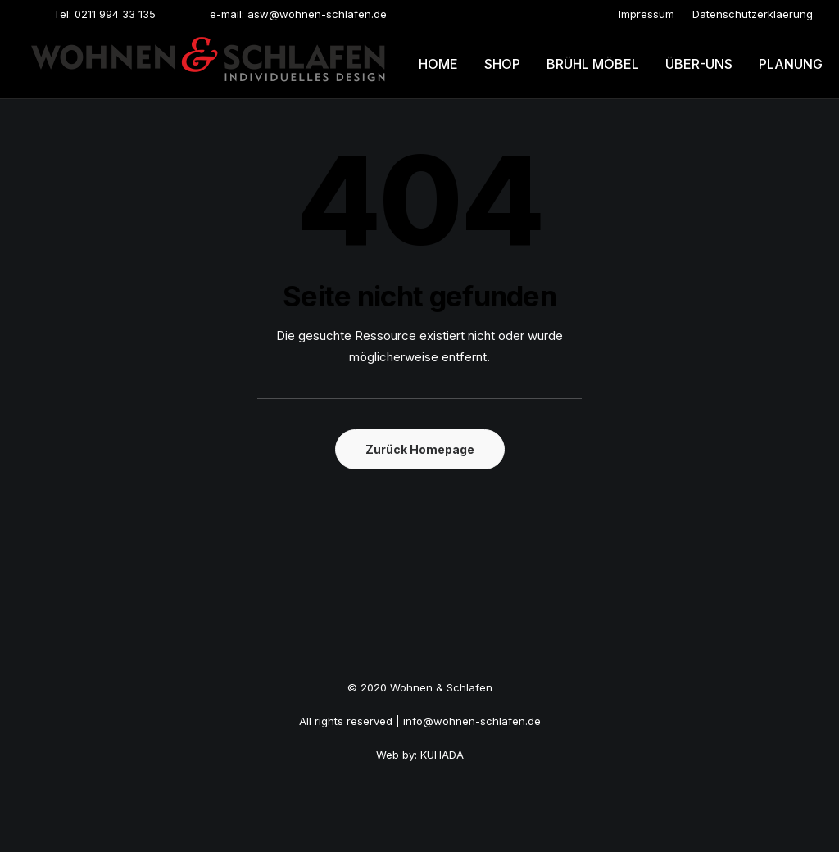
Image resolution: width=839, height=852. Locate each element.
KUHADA (442, 754)
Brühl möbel (592, 64)
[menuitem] (646, 14)
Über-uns (698, 64)
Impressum (646, 13)
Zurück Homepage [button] (419, 449)
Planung (791, 64)
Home (438, 64)
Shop (502, 64)
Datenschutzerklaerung (752, 13)
